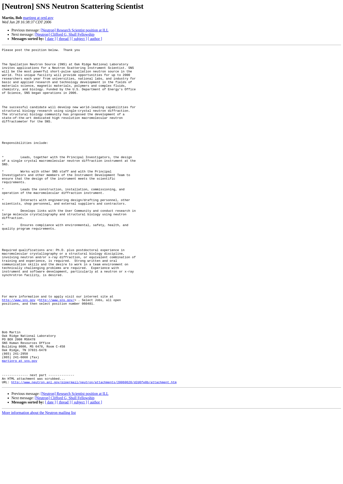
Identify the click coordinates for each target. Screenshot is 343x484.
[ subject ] (79, 39)
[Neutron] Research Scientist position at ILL (75, 30)
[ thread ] (64, 39)
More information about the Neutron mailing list (39, 480)
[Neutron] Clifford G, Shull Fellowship (65, 34)
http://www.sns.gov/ (56, 350)
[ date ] (50, 39)
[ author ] (95, 39)
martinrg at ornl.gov (38, 18)
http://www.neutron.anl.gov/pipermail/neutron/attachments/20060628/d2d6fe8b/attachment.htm (94, 449)
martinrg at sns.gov (19, 423)
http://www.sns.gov (18, 350)
